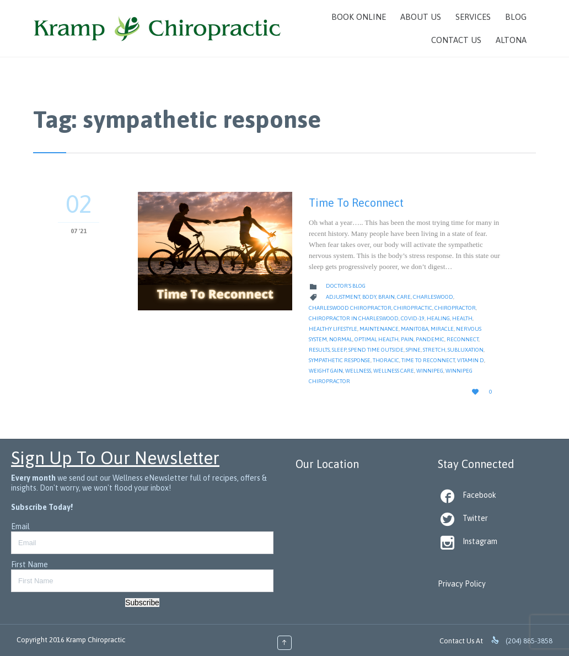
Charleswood (433, 297)
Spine (413, 350)
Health (462, 318)
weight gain (326, 371)
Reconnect (463, 339)
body (369, 297)
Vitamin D (470, 360)
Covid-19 (413, 318)
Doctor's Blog (346, 286)
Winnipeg (429, 371)
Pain (407, 339)
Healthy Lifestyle (333, 329)
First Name (29, 564)
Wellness (358, 371)
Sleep (339, 350)
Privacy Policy (462, 583)
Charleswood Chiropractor (350, 308)
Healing (438, 318)
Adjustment (343, 297)
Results (319, 350)
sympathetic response (340, 360)
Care (404, 297)
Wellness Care (393, 371)
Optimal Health (377, 339)
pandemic (430, 339)
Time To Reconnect (356, 202)
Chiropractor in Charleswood (354, 318)
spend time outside (376, 350)
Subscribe (142, 602)
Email (20, 526)
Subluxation (466, 350)
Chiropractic (413, 308)
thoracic (386, 360)
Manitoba (414, 329)
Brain (386, 297)
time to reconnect (428, 360)
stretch (434, 350)
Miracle (442, 329)
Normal (340, 339)
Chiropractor (455, 308)
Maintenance (379, 329)
